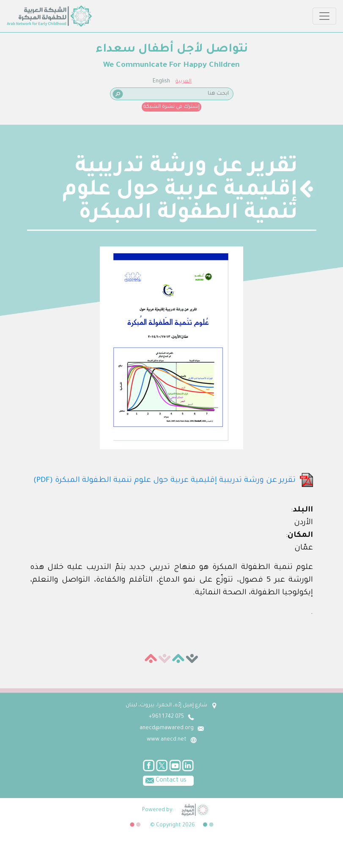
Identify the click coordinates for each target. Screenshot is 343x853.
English (161, 82)
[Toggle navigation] (324, 16)
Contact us (165, 780)
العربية (184, 82)
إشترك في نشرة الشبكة (171, 107)
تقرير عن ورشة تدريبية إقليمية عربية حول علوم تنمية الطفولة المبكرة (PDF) (164, 480)
